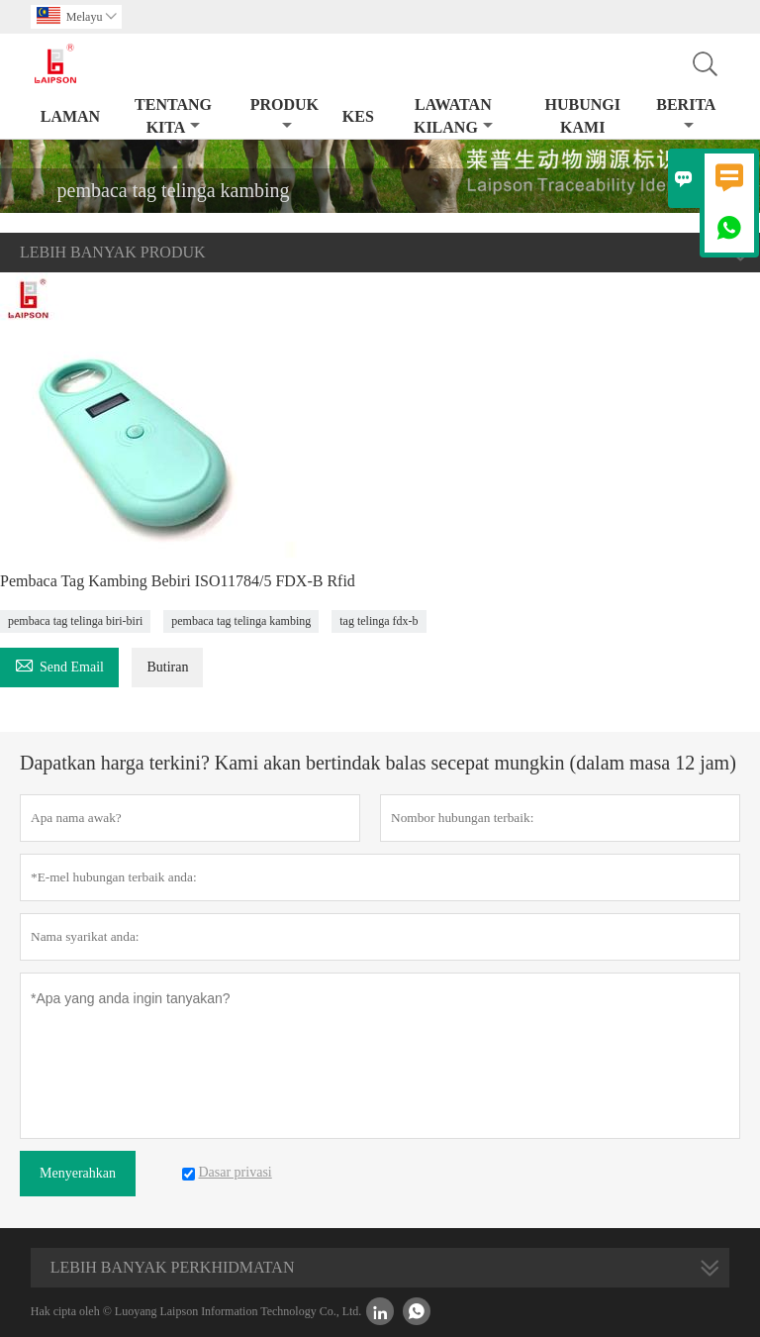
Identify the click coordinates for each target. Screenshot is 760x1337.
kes (358, 116)
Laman (70, 116)
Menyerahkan (78, 1173)
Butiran (167, 667)
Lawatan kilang (453, 116)
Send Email (59, 664)
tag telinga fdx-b (378, 621)
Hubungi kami (581, 116)
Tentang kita (173, 116)
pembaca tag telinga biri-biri (75, 621)
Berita (685, 114)
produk (284, 114)
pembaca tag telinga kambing (241, 621)
